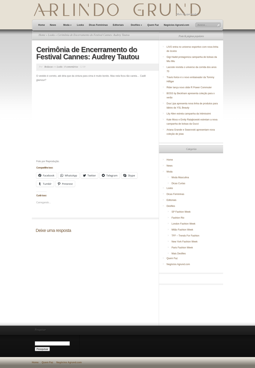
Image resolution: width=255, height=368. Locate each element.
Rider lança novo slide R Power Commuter (189, 87)
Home (41, 25)
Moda (67, 25)
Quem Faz (153, 25)
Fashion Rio (178, 217)
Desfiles (136, 25)
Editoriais (118, 25)
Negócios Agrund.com (176, 25)
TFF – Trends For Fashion (185, 235)
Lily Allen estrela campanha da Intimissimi (189, 113)
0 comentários (71, 66)
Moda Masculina (180, 177)
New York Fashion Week (185, 241)
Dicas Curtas (178, 183)
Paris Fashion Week (182, 247)
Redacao (48, 66)
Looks (80, 25)
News (53, 25)
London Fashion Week (183, 223)
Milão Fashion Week (182, 229)
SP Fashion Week (181, 211)
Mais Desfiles (179, 253)
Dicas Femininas (98, 25)
